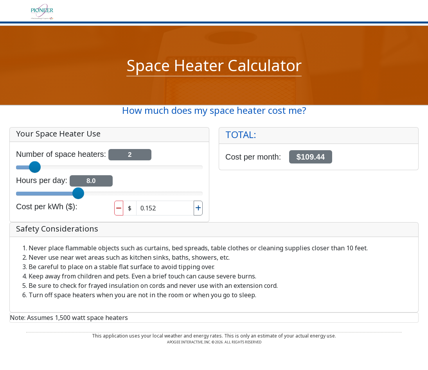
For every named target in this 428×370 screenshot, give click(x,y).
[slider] (35, 167)
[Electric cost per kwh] (165, 208)
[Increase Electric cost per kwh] (198, 208)
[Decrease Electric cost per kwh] (118, 208)
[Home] (42, 11)
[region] (319, 148)
